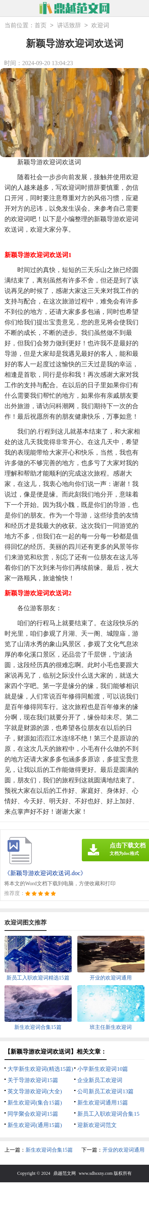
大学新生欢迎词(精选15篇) (40, 1069)
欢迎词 (100, 25)
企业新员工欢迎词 (99, 1080)
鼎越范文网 (64, 1173)
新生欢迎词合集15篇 (49, 1150)
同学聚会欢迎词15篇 (33, 1114)
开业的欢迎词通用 (123, 1150)
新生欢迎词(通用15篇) (35, 1125)
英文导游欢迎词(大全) (35, 1091)
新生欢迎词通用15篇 (102, 1103)
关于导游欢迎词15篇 (33, 1080)
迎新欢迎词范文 (97, 1125)
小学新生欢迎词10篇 (102, 1069)
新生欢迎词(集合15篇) (35, 1103)
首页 (41, 25)
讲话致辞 (69, 25)
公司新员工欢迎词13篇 (105, 1091)
